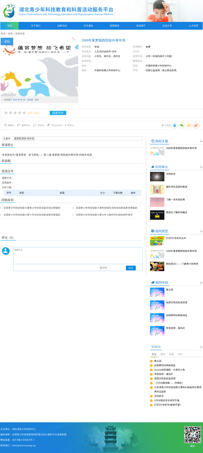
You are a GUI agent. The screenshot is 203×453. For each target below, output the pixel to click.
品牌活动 (62, 25)
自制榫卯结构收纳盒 (176, 315)
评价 (180, 354)
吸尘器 (169, 289)
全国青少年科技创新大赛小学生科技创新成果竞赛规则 (32, 215)
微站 (192, 446)
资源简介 (8, 145)
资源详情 (20, 33)
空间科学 (171, 174)
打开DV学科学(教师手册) (167, 405)
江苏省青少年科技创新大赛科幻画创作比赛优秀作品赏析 (177, 389)
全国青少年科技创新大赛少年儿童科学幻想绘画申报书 (104, 215)
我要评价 (58, 113)
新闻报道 (114, 25)
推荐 (163, 354)
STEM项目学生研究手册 (166, 400)
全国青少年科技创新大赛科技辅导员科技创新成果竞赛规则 (106, 208)
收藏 (171, 354)
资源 (10, 33)
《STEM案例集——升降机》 (169, 383)
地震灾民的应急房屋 (176, 302)
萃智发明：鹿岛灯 (175, 328)
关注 (154, 354)
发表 (130, 268)
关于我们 (35, 25)
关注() (54, 125)
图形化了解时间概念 (176, 212)
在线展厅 (141, 25)
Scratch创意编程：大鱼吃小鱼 (169, 370)
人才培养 (193, 25)
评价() (69, 125)
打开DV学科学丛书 (176, 238)
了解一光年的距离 (175, 199)
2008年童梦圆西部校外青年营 (181, 148)
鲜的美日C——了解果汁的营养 (182, 264)
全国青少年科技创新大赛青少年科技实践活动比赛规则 (32, 208)
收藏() (9, 125)
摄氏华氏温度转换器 (176, 187)
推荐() (23, 125)
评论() (38, 125)
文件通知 (88, 25)
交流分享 (167, 25)
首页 (10, 25)
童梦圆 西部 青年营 (24, 138)
